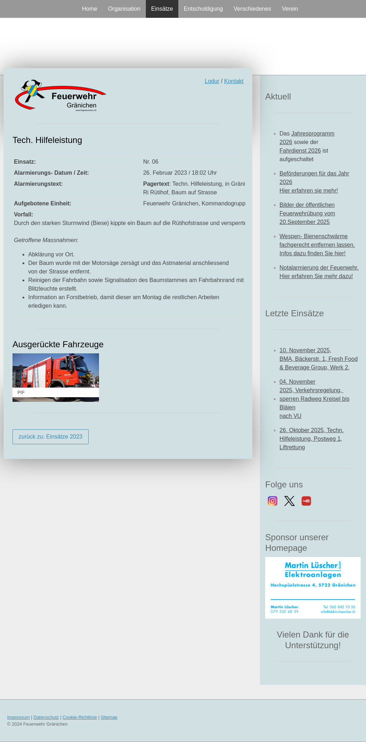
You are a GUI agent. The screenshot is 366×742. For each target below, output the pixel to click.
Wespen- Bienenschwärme (314, 236)
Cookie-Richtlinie (80, 717)
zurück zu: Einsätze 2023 (51, 437)
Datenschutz (46, 717)
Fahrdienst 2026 (300, 151)
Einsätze (162, 9)
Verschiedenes (252, 9)
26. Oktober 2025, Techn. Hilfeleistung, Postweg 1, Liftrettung (311, 438)
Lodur (212, 81)
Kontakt (233, 81)
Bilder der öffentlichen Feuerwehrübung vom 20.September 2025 (307, 213)
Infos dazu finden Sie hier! (313, 253)
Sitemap (109, 717)
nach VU (290, 416)
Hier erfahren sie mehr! (309, 191)
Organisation (124, 9)
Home (89, 9)
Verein (290, 9)
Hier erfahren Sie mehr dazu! (316, 276)
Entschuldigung (203, 9)
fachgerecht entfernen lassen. (317, 245)
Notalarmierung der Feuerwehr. (319, 268)
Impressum (18, 717)
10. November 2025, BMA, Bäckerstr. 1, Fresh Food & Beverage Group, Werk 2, (319, 358)
